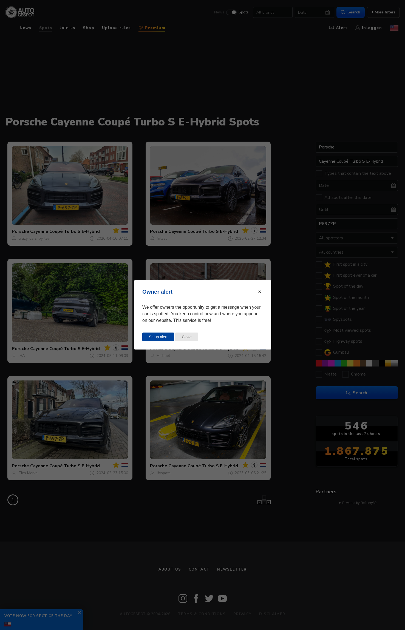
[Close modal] (259, 292)
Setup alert (158, 337)
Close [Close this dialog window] (187, 337)
